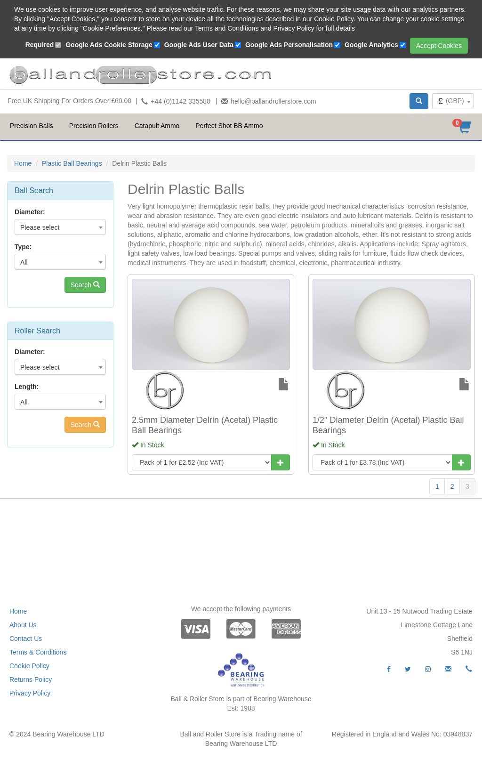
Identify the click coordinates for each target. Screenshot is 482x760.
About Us (23, 625)
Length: (27, 386)
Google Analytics (371, 45)
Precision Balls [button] (31, 125)
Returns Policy (30, 679)
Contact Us (25, 638)
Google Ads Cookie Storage (109, 45)
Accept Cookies (439, 45)
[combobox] (453, 101)
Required (39, 45)
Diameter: (30, 212)
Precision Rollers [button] (94, 125)
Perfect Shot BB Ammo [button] (229, 125)
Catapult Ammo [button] (157, 125)
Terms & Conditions (37, 652)
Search (85, 285)
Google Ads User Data (198, 45)
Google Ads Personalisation (289, 45)
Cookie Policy (29, 666)
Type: (23, 247)
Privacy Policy (29, 693)
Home (23, 163)
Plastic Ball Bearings (72, 163)
